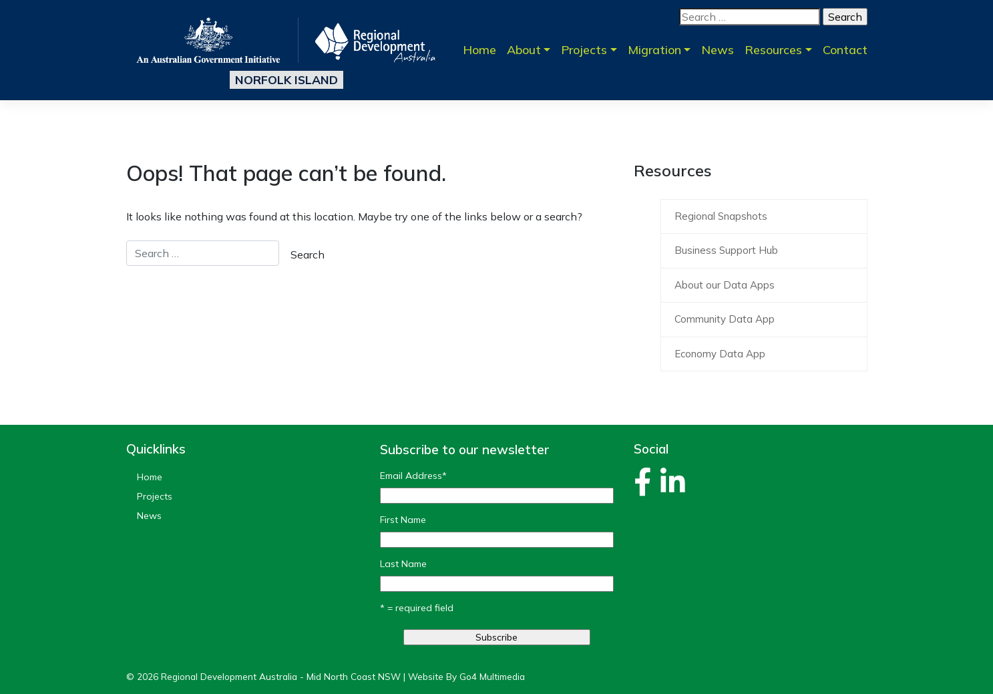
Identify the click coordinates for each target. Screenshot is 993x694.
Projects (584, 49)
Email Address (413, 476)
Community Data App (724, 319)
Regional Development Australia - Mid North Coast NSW (281, 676)
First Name (403, 520)
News (717, 49)
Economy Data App (719, 353)
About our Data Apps (724, 285)
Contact (845, 49)
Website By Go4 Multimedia (466, 676)
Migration (654, 49)
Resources (773, 49)
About (524, 49)
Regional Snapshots (720, 216)
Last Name (403, 564)
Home (479, 49)
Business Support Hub (726, 250)
